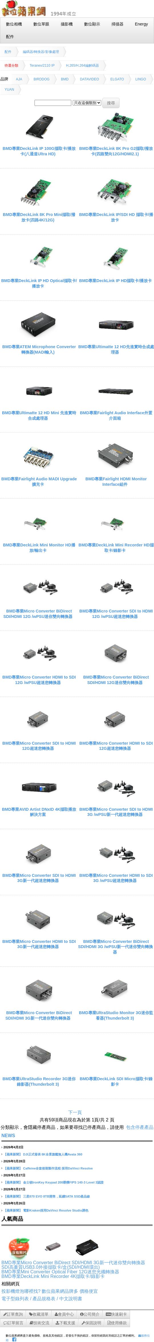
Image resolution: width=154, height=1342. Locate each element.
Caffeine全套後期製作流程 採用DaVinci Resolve (58, 1168)
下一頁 (75, 1112)
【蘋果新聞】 (12, 1154)
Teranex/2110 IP (42, 66)
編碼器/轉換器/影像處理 (41, 52)
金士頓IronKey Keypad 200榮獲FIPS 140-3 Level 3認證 (63, 1182)
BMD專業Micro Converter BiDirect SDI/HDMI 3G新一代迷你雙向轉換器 (73, 1262)
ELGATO (117, 79)
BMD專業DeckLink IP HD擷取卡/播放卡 (115, 280)
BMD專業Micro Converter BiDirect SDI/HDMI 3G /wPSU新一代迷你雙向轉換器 (115, 946)
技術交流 (39, 1323)
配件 (8, 52)
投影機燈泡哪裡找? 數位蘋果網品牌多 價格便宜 (49, 1291)
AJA (19, 79)
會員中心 (64, 1314)
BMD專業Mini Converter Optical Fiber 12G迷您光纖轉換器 (60, 1271)
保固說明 (91, 1323)
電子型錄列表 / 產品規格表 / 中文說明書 (41, 1298)
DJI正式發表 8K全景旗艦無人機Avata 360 (52, 1154)
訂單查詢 (13, 1314)
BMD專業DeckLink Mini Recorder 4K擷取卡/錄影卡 (53, 1276)
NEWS (8, 1135)
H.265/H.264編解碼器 (82, 66)
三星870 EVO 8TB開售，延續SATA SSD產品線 (56, 1196)
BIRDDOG (42, 79)
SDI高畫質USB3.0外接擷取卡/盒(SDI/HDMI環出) (50, 1267)
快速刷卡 (116, 1314)
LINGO (140, 79)
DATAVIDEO (89, 79)
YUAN (9, 90)
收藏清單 (38, 1314)
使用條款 (117, 1323)
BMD (65, 79)
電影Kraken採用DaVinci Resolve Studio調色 (55, 1210)
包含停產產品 (139, 1127)
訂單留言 (13, 1323)
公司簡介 (90, 1314)
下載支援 (65, 1323)
